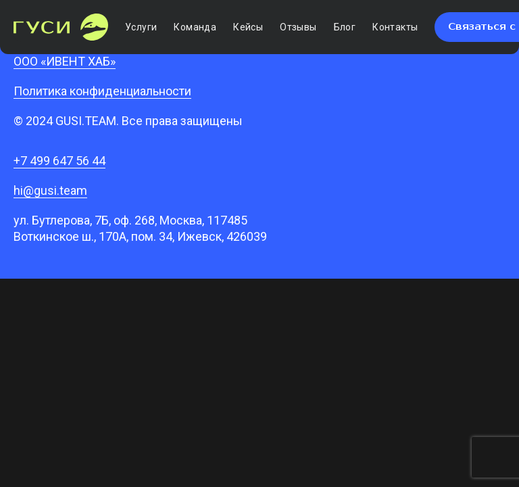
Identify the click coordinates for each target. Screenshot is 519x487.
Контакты (395, 27)
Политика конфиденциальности (102, 91)
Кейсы (248, 27)
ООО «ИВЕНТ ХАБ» (65, 61)
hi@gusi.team (50, 190)
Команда (195, 27)
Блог (345, 27)
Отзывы (298, 27)
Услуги (141, 27)
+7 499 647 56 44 (59, 161)
